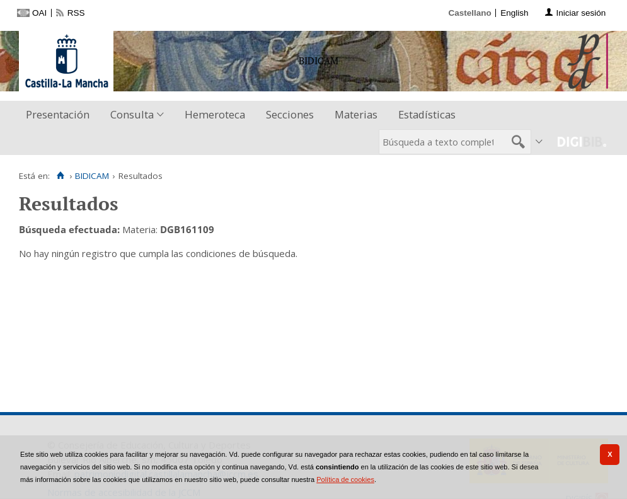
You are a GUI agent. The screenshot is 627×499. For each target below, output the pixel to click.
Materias (356, 114)
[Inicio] (60, 175)
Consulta (132, 114)
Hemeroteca (215, 114)
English (514, 13)
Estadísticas (427, 114)
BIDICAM (92, 175)
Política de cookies (345, 479)
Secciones (290, 114)
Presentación (57, 114)
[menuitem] (60, 115)
